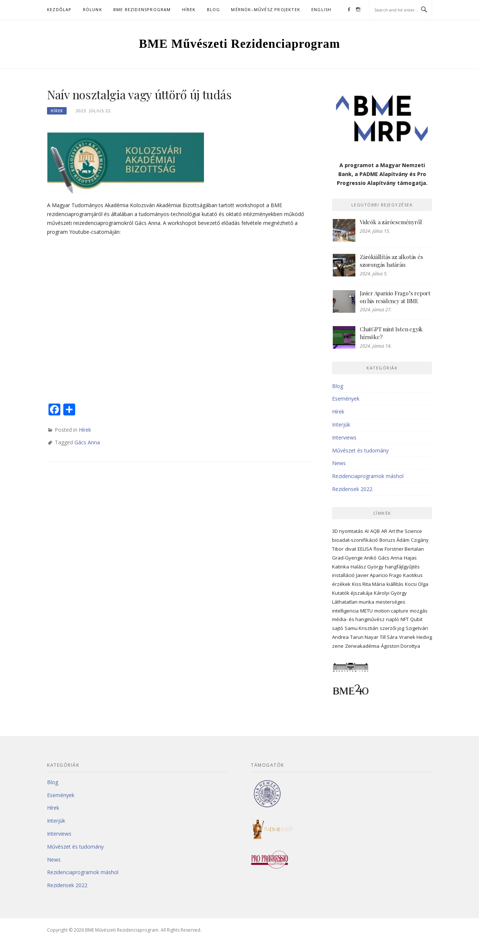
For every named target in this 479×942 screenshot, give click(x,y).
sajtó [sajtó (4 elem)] (337, 628)
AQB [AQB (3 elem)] (375, 531)
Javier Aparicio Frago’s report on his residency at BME (395, 297)
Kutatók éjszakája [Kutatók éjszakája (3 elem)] (352, 593)
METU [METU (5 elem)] (366, 610)
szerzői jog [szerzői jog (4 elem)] (392, 628)
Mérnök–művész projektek (265, 9)
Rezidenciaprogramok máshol (367, 476)
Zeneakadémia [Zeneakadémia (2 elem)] (362, 646)
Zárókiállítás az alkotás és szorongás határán (391, 260)
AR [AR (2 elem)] (384, 531)
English (321, 9)
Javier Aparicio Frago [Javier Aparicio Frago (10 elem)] (379, 575)
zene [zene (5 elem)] (338, 646)
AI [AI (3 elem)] (367, 531)
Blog (213, 9)
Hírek (189, 9)
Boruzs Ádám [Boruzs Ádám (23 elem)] (394, 540)
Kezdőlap (59, 9)
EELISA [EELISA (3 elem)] (365, 548)
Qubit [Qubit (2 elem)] (416, 619)
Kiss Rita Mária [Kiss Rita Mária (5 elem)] (368, 584)
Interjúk (341, 424)
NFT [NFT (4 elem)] (405, 619)
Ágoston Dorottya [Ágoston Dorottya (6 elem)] (400, 646)
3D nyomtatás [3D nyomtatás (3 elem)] (347, 531)
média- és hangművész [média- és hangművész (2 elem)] (358, 619)
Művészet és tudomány (360, 450)
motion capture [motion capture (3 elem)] (391, 610)
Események (345, 398)
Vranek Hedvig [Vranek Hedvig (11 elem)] (415, 637)
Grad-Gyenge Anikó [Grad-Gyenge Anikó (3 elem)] (354, 557)
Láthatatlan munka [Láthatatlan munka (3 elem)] (353, 601)
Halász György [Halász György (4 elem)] (367, 566)
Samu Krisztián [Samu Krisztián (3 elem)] (361, 628)
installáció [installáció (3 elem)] (343, 575)
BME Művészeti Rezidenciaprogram (239, 43)
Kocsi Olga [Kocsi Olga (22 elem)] (416, 584)
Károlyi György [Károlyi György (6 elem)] (390, 593)
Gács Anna (87, 442)
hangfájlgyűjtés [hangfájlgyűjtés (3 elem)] (402, 566)
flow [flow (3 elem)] (378, 548)
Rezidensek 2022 (352, 488)
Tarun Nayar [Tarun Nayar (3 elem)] (364, 637)
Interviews (344, 437)
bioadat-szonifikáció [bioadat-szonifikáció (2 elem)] (355, 540)
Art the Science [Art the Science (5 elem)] (405, 531)
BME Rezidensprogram (142, 9)
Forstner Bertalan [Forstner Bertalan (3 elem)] (404, 548)
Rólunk (92, 9)
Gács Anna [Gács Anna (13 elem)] (390, 557)
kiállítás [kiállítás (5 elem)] (394, 584)
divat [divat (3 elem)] (350, 548)
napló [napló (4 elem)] (392, 619)
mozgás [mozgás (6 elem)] (419, 610)
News (339, 463)
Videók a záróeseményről (391, 222)
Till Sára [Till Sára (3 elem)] (389, 637)
